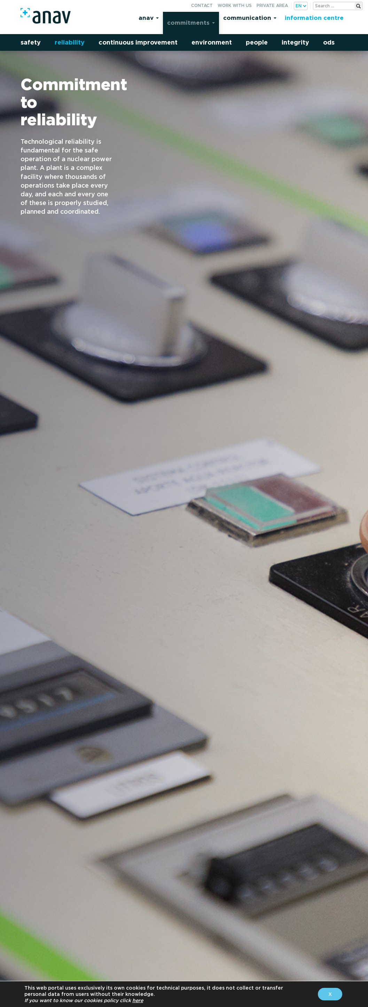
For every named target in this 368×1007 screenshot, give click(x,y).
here (137, 1000)
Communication (249, 17)
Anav (149, 17)
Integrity (295, 42)
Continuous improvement (138, 42)
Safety (31, 42)
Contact (202, 5)
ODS (329, 42)
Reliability (70, 42)
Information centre (314, 17)
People (257, 42)
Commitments (191, 22)
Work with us (235, 5)
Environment (211, 42)
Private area (272, 5)
